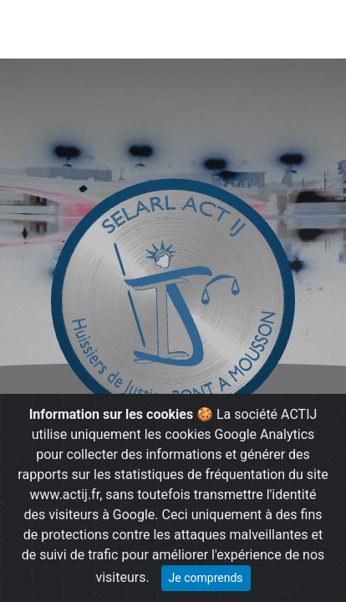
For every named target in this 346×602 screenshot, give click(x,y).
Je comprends (206, 577)
